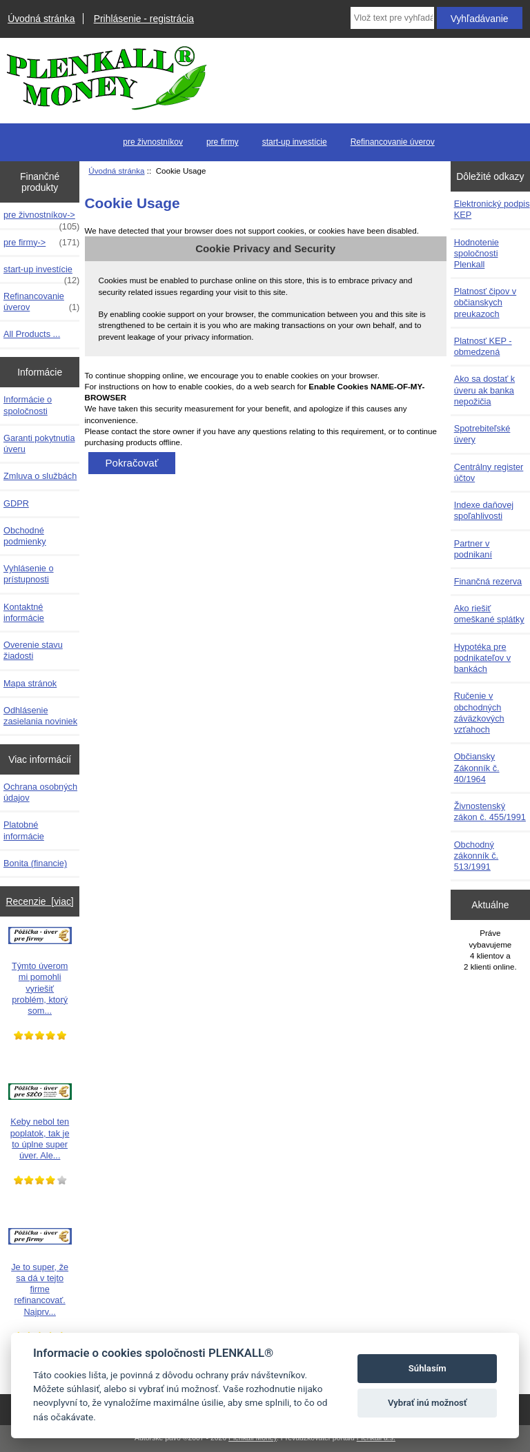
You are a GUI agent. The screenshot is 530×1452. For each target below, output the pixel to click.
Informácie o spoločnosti (27, 405)
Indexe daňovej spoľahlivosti (484, 510)
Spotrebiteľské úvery (482, 433)
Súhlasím (427, 1368)
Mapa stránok (30, 683)
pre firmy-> (41, 242)
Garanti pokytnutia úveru (39, 443)
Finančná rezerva (488, 581)
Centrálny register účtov (489, 472)
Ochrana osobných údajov (40, 792)
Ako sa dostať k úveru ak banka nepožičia (484, 390)
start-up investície (294, 142)
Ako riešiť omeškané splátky (489, 613)
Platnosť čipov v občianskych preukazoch (485, 302)
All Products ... (31, 334)
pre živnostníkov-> (41, 218)
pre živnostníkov (153, 142)
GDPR (16, 503)
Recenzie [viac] (40, 901)
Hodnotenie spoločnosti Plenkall (476, 253)
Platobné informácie (23, 830)
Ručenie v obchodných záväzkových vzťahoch (479, 713)
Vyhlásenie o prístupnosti (28, 573)
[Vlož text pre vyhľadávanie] (392, 18)
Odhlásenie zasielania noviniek (40, 715)
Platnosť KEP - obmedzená (483, 346)
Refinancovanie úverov (393, 142)
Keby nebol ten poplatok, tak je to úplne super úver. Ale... (40, 1122)
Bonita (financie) (35, 863)
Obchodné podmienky (24, 535)
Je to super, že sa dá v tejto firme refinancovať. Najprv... (40, 1272)
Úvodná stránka (41, 18)
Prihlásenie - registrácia (144, 18)
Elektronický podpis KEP (492, 209)
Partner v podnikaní (473, 549)
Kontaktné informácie (23, 612)
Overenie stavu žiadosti (33, 650)
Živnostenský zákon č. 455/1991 (490, 811)
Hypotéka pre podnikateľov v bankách (482, 658)
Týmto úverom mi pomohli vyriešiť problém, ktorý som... (40, 971)
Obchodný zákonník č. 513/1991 (476, 855)
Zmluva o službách (40, 476)
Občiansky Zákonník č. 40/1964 (477, 767)
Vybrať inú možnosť (427, 1403)
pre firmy (222, 142)
